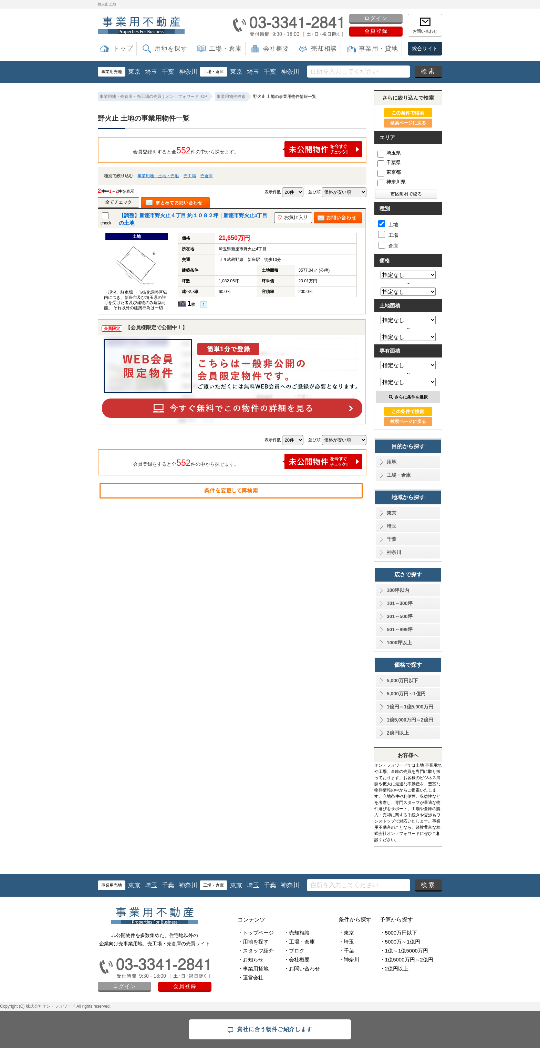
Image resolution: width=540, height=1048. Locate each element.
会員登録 (376, 31)
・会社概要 (297, 960)
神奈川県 (391, 181)
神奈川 (188, 71)
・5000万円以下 (398, 933)
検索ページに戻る (408, 122)
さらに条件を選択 (408, 397)
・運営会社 (250, 977)
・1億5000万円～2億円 (406, 960)
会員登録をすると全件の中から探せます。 (247, 149)
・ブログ (294, 951)
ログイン (376, 18)
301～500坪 (400, 616)
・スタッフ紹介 (256, 951)
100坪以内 (398, 590)
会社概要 (276, 48)
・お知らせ (250, 960)
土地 (388, 223)
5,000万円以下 (402, 680)
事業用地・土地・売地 (158, 175)
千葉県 (389, 162)
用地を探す (171, 48)
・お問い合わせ (302, 968)
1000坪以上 (399, 642)
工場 (388, 234)
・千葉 (346, 951)
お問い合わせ (425, 31)
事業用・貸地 (378, 48)
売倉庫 (206, 175)
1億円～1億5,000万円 (410, 706)
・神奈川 (349, 960)
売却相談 (324, 48)
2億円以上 (398, 733)
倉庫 (388, 245)
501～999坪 (400, 629)
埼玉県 (389, 152)
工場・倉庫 (225, 48)
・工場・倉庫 (299, 942)
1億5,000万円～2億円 (410, 720)
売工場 (190, 175)
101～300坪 (400, 603)
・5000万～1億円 (400, 942)
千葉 (168, 71)
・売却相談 (297, 933)
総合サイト (425, 48)
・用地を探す (253, 942)
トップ (123, 48)
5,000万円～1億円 (406, 693)
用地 (391, 462)
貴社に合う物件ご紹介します (270, 1029)
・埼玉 (346, 942)
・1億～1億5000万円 (404, 951)
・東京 (346, 933)
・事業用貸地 (253, 968)
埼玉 (151, 71)
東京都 (389, 172)
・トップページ (256, 933)
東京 (134, 71)
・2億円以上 (394, 968)
